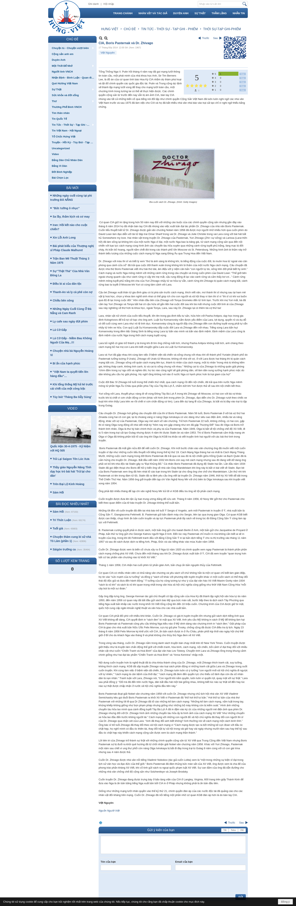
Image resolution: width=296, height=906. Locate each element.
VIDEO (72, 408)
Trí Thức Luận (62, 520)
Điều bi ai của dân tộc (67, 283)
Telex (233, 830)
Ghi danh (93, 3)
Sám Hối (58, 492)
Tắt (224, 830)
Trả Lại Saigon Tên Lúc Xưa (71, 458)
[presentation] (131, 882)
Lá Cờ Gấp (60, 329)
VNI (242, 830)
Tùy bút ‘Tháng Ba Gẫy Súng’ (72, 397)
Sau (215, 38)
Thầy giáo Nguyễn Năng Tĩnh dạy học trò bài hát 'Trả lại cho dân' (70, 471)
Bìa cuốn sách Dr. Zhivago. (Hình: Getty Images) (173, 202)
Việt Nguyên (108, 52)
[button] (72, 48)
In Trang (101, 822)
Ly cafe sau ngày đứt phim (70, 321)
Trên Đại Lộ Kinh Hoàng (68, 484)
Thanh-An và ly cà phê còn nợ (72, 292)
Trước (205, 38)
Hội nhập (108, 3)
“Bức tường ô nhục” (66, 208)
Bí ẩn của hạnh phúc (66, 363)
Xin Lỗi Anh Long (64, 237)
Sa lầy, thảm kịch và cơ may (71, 216)
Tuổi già (58, 528)
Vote (242, 74)
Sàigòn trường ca (64, 549)
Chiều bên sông (63, 300)
